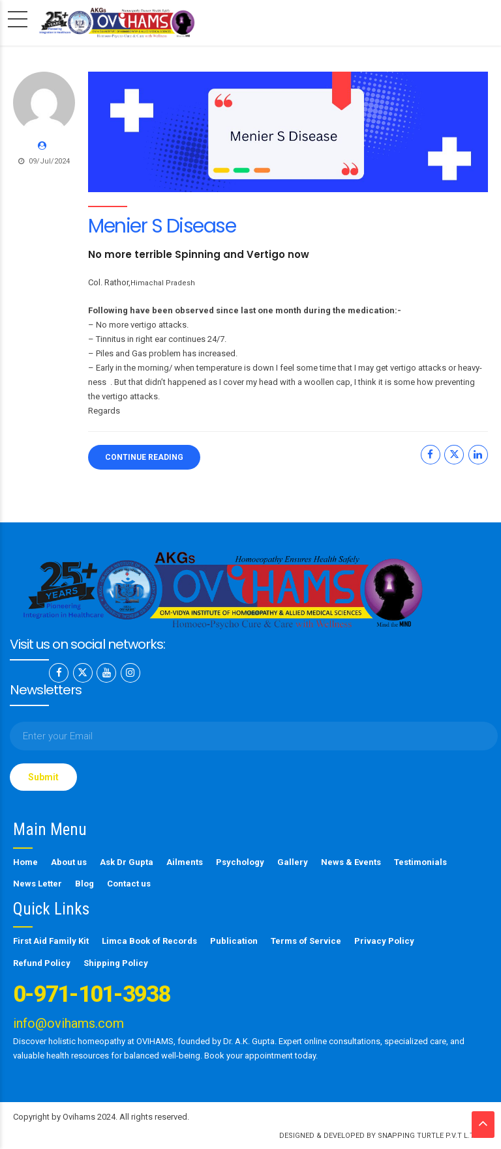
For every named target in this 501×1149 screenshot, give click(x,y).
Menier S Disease (161, 226)
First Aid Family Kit (51, 940)
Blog (84, 883)
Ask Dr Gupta (126, 861)
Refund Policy (41, 962)
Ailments (184, 861)
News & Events (351, 861)
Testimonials (420, 861)
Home (25, 861)
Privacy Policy (384, 940)
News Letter (37, 883)
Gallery (292, 861)
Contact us (129, 883)
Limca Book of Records (149, 940)
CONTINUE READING (144, 457)
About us (69, 861)
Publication (234, 940)
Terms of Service (306, 940)
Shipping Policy (116, 962)
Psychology (240, 861)
